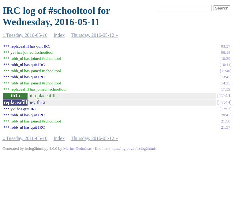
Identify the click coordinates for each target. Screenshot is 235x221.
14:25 (225, 83)
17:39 (225, 89)
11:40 (225, 70)
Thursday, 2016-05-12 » (94, 35)
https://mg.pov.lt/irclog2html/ (133, 148)
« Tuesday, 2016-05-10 (24, 35)
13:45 (225, 77)
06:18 (225, 52)
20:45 (225, 115)
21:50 (225, 121)
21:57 (225, 127)
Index (59, 35)
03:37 (225, 46)
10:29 (225, 58)
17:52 (225, 109)
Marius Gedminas (77, 148)
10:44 (225, 64)
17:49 (224, 95)
